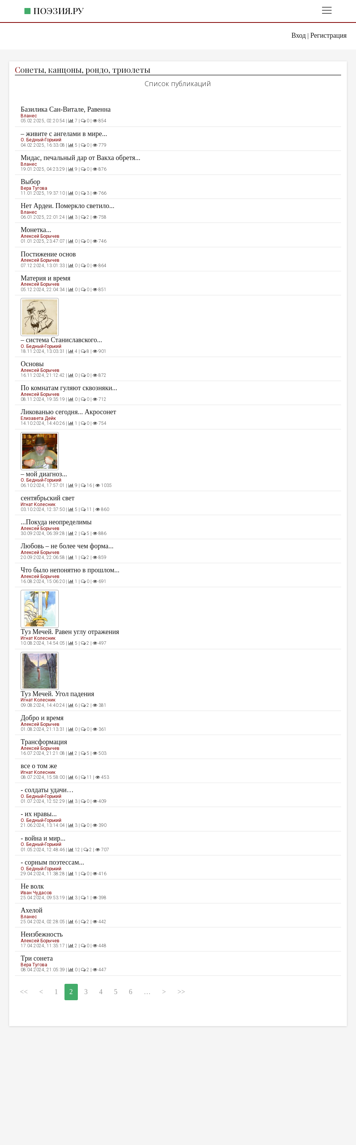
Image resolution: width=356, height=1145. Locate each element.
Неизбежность (42, 934)
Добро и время (42, 718)
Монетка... (36, 230)
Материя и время (45, 278)
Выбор (30, 182)
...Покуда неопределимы (56, 522)
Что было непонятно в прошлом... (70, 570)
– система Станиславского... (61, 340)
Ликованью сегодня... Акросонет (68, 412)
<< (23, 992)
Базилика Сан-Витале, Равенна (66, 109)
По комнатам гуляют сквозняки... (69, 388)
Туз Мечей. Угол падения (57, 694)
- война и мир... (43, 838)
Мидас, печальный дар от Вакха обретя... (80, 158)
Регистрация (328, 35)
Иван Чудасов (36, 892)
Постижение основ (48, 254)
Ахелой (31, 910)
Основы (32, 364)
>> (181, 992)
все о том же (39, 766)
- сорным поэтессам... (52, 862)
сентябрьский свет (47, 498)
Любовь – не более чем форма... (67, 546)
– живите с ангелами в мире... (64, 134)
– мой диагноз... (44, 474)
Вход (299, 35)
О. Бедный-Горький (41, 140)
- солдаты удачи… (47, 790)
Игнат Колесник (38, 504)
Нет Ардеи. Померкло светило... (67, 206)
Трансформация (44, 742)
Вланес (29, 116)
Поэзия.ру (58, 10)
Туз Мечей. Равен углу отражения (70, 632)
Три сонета (37, 958)
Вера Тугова (34, 188)
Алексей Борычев (40, 236)
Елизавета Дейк (38, 418)
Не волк (32, 886)
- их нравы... (38, 814)
